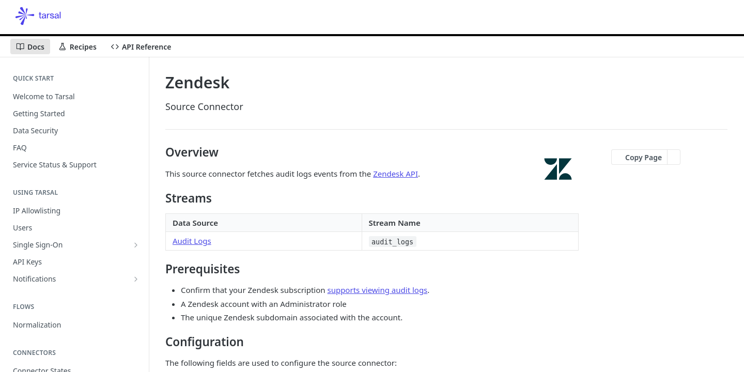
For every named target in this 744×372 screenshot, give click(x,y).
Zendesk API (395, 173)
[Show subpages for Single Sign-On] (136, 245)
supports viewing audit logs (377, 290)
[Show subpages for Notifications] (136, 279)
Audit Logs (192, 241)
